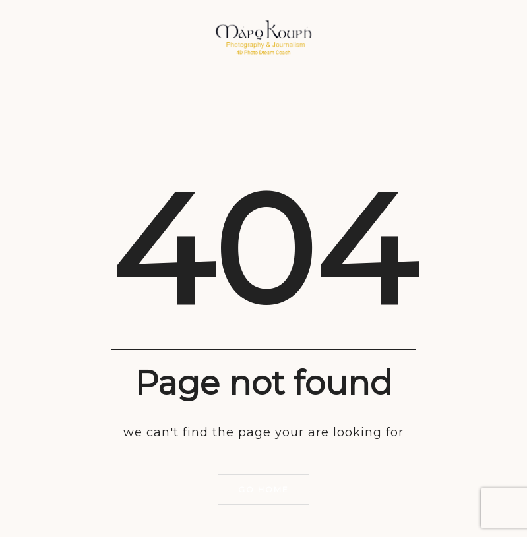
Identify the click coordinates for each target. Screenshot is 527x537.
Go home (263, 489)
